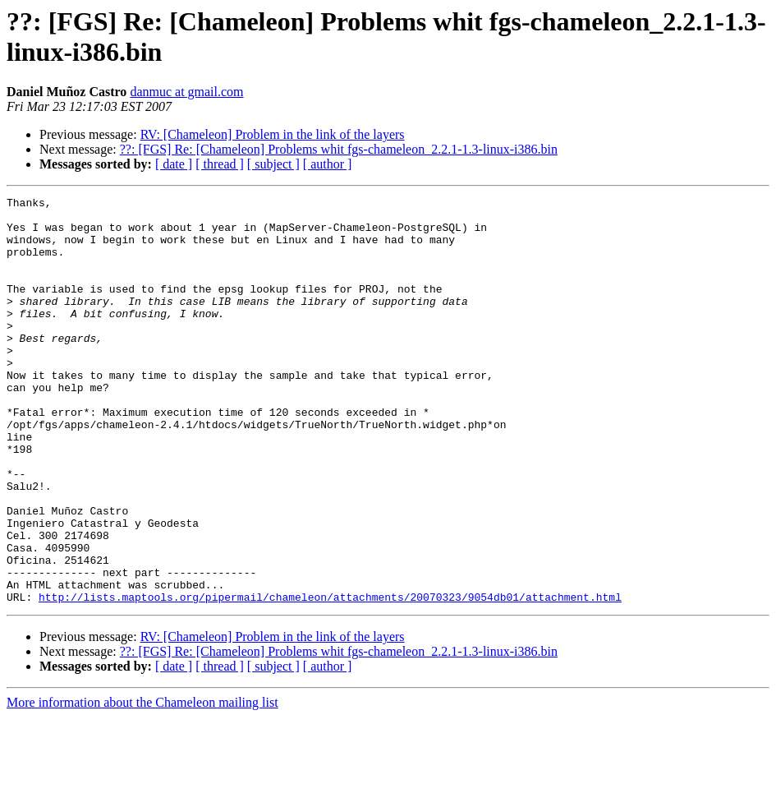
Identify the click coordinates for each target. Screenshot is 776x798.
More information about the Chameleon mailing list (142, 784)
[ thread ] (219, 164)
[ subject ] (273, 164)
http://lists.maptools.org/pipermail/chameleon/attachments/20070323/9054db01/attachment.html (330, 678)
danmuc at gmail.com (186, 92)
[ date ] (173, 164)
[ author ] (327, 164)
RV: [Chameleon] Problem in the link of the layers (272, 134)
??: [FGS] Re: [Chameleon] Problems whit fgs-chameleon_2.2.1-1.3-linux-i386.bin (339, 149)
